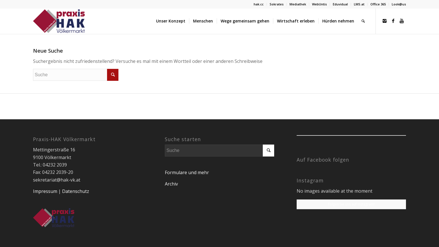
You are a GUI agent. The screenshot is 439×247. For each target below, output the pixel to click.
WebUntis (319, 4)
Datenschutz (75, 191)
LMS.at (359, 4)
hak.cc (259, 4)
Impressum (45, 191)
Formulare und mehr (187, 172)
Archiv (171, 184)
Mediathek (298, 4)
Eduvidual (340, 4)
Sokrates (277, 4)
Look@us (399, 4)
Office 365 (378, 4)
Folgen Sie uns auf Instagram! (351, 204)
